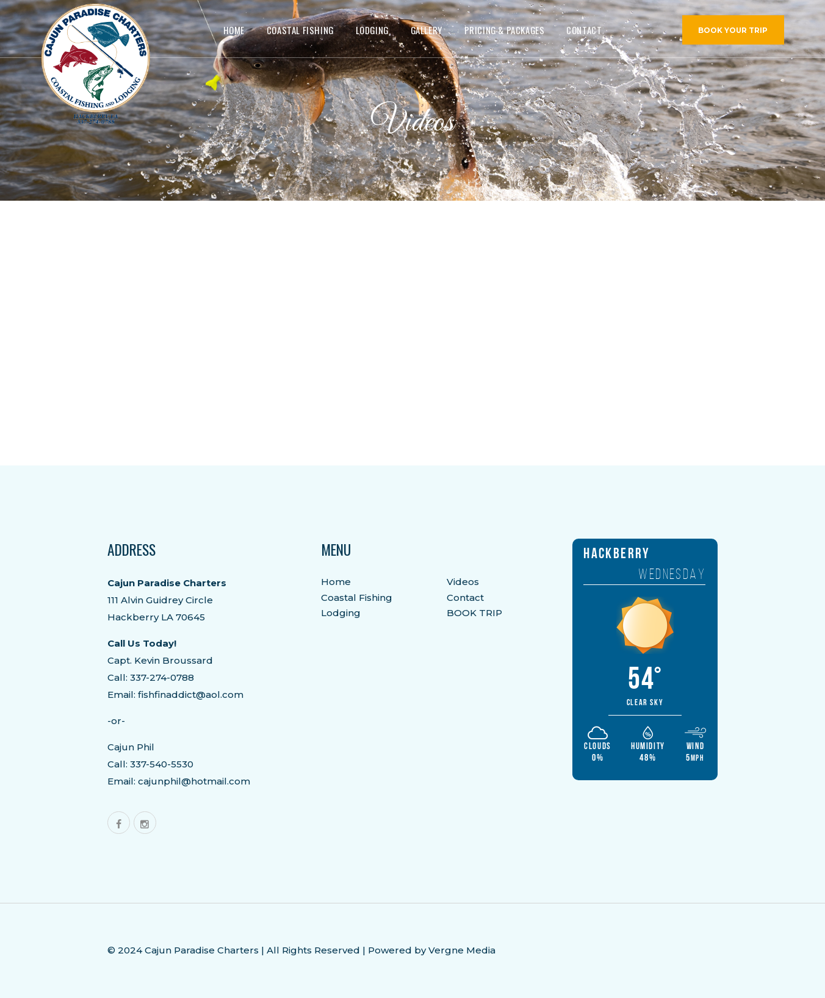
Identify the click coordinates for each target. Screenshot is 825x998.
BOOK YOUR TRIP (733, 30)
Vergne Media (461, 950)
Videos (463, 581)
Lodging (341, 613)
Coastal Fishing (356, 597)
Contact (465, 597)
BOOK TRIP (474, 613)
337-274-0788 (162, 677)
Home (336, 581)
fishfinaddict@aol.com (190, 694)
